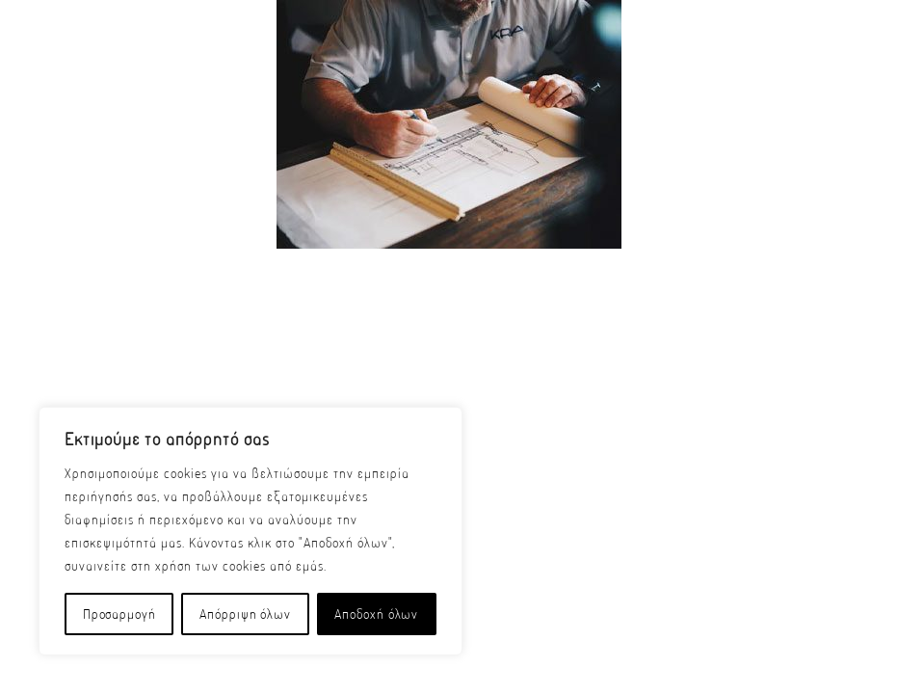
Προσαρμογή (119, 613)
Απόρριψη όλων (245, 613)
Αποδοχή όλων (376, 613)
